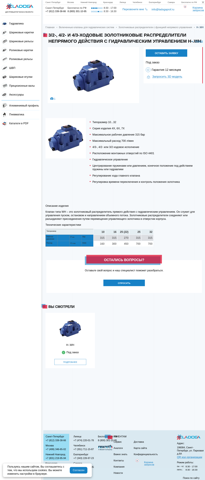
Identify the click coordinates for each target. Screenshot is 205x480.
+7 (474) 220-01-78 (83, 440)
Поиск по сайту (191, 478)
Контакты (185, 19)
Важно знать (160, 19)
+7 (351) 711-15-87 (83, 449)
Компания (73, 19)
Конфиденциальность (146, 454)
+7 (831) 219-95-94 (56, 458)
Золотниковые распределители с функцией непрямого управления (155, 27)
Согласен (78, 470)
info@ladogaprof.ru (163, 9)
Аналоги (136, 19)
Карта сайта (140, 448)
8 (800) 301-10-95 (77, 11)
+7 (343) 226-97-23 (83, 458)
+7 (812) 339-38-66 (55, 11)
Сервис (116, 19)
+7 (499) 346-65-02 (56, 449)
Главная (51, 19)
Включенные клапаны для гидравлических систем (86, 27)
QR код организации (189, 457)
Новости (118, 473)
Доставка (95, 19)
